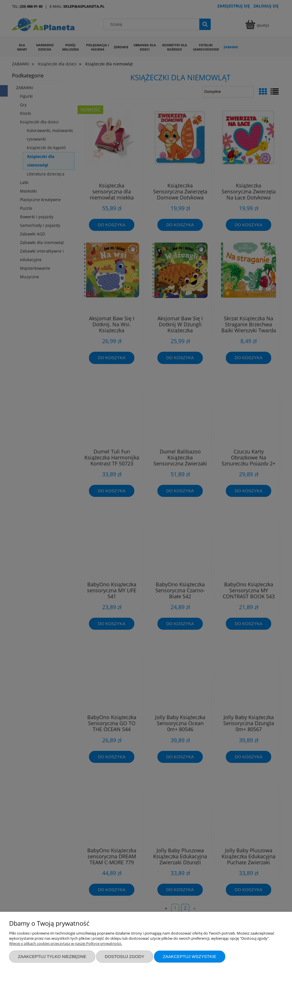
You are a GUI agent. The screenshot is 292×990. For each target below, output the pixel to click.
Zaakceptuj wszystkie (189, 956)
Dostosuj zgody (124, 956)
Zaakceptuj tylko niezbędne (52, 956)
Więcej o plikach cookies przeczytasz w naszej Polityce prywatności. (65, 943)
